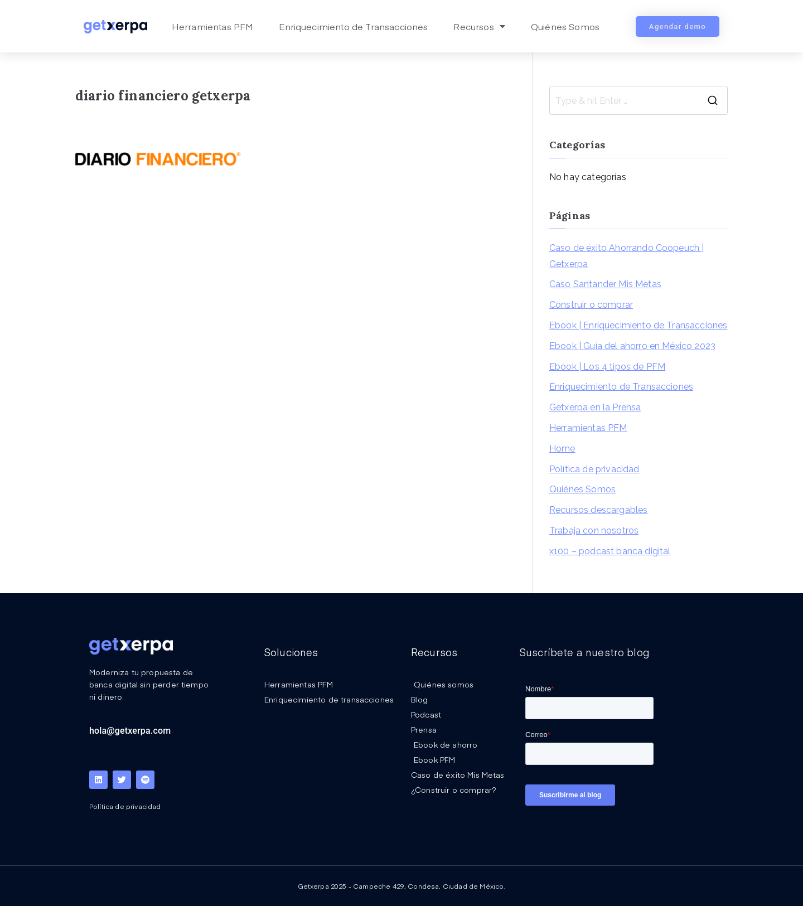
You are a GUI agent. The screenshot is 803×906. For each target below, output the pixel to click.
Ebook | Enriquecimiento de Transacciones (638, 325)
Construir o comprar (591, 304)
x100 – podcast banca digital (609, 551)
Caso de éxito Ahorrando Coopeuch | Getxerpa (626, 256)
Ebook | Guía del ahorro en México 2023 (632, 346)
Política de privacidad (594, 469)
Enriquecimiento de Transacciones (353, 26)
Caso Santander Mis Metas (605, 284)
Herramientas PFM (213, 26)
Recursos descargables (598, 510)
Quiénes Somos (565, 26)
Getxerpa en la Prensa (595, 407)
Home (562, 448)
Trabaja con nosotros (593, 530)
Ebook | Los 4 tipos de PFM (607, 366)
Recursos (479, 26)
